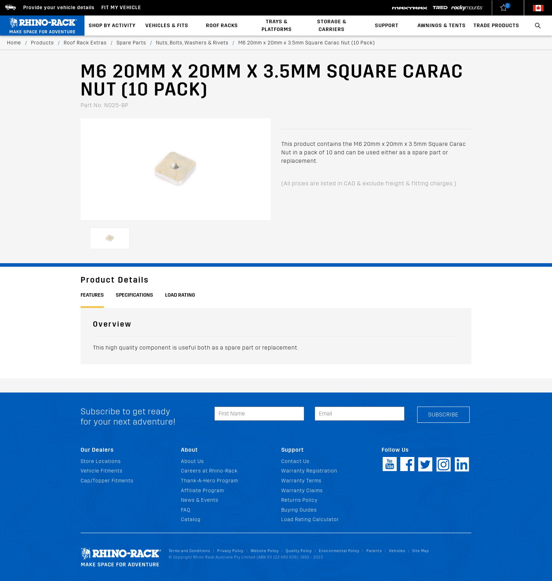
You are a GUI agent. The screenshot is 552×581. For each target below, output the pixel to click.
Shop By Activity (112, 26)
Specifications (134, 295)
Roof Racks (222, 26)
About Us (192, 461)
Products (42, 43)
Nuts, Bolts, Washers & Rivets (192, 43)
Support (387, 26)
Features (92, 295)
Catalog (191, 520)
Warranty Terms (301, 481)
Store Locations (101, 461)
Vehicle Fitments (102, 471)
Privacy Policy (230, 551)
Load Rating (180, 295)
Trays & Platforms (277, 25)
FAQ (185, 510)
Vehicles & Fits (166, 26)
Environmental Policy (339, 551)
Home (14, 43)
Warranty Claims (302, 491)
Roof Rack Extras (85, 43)
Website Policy (265, 551)
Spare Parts (131, 43)
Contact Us (295, 461)
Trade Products (496, 26)
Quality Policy (299, 551)
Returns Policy (299, 500)
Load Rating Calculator (310, 520)
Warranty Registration (309, 471)
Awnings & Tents (442, 26)
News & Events (199, 500)
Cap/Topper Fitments (107, 481)
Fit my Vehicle (121, 8)
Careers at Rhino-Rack (209, 471)
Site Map (420, 551)
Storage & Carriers (331, 25)
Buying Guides (299, 510)
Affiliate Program (202, 491)
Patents (374, 551)
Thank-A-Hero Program (209, 481)
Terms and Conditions (189, 551)
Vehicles (397, 551)
